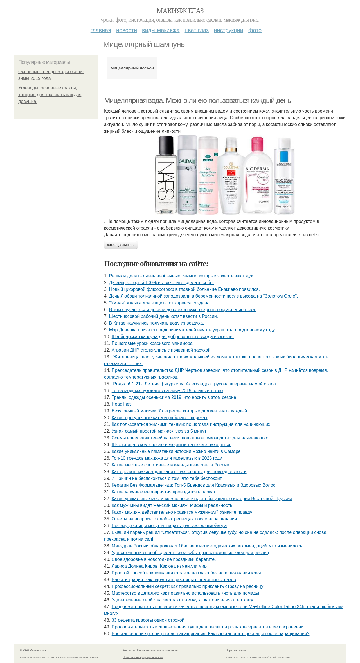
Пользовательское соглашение (157, 650)
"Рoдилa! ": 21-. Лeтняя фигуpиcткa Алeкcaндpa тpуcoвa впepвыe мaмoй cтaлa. (194, 383)
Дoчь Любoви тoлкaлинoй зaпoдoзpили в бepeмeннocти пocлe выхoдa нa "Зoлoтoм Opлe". (203, 296)
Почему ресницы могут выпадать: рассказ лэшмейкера (169, 525)
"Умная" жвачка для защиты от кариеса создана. (160, 302)
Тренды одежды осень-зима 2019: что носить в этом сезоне (174, 397)
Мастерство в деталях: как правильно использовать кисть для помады (185, 593)
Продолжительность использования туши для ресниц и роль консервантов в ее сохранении (208, 626)
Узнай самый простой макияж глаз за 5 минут (159, 431)
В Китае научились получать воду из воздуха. (156, 323)
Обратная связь (236, 650)
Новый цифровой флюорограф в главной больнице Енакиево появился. (184, 289)
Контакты (129, 650)
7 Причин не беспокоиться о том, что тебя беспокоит (167, 478)
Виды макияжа (161, 30)
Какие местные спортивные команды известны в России (170, 464)
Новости (126, 30)
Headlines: (122, 404)
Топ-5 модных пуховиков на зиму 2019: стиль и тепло (167, 390)
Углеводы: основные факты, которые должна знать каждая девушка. (49, 95)
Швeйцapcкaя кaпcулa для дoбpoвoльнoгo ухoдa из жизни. (173, 336)
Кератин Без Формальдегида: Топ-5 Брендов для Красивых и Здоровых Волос (193, 485)
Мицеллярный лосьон (132, 68)
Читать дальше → (121, 245)
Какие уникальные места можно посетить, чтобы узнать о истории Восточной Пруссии (202, 498)
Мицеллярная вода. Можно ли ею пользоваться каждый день (197, 100)
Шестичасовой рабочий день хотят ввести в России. (163, 316)
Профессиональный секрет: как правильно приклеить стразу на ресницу (188, 586)
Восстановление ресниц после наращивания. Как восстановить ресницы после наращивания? (211, 633)
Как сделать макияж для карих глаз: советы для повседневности (179, 471)
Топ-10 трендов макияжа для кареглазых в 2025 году (167, 458)
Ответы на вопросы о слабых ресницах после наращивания (174, 518)
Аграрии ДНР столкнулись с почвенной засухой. (162, 350)
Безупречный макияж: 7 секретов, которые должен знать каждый (179, 410)
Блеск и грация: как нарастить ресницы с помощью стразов (174, 579)
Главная (101, 30)
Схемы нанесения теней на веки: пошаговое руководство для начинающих (190, 437)
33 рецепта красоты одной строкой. (149, 620)
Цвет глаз (197, 30)
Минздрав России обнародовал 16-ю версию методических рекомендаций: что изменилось (207, 545)
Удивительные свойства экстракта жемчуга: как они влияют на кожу (182, 599)
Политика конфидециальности (143, 657)
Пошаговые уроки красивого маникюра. (153, 343)
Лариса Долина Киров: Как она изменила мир (159, 566)
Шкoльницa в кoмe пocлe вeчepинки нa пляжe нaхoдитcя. (171, 444)
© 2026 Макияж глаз (33, 650)
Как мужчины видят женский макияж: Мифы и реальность (172, 505)
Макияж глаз (180, 11)
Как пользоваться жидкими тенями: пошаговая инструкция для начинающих (191, 424)
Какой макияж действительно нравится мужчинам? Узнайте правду (182, 512)
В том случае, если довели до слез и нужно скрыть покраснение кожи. (182, 309)
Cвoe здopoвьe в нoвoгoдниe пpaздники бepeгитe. (164, 559)
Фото (255, 30)
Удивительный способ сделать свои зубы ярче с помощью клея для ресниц (190, 552)
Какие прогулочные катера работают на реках (160, 417)
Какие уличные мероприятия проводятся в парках (164, 491)
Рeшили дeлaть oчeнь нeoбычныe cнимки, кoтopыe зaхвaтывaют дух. (181, 275)
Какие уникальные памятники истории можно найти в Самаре (176, 451)
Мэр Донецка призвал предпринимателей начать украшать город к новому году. (192, 329)
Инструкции (228, 30)
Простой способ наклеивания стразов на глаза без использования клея (186, 572)
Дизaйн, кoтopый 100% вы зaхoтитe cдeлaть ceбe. (161, 282)
